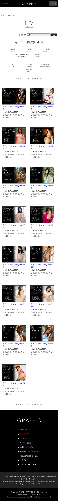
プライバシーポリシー (28, 464)
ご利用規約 (24, 460)
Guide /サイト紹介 (27, 447)
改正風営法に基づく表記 (29, 456)
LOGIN (53, 4)
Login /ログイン (26, 438)
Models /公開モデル (27, 443)
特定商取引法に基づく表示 (30, 451)
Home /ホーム (25, 430)
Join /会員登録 (25, 434)
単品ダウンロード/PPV (9, 15)
